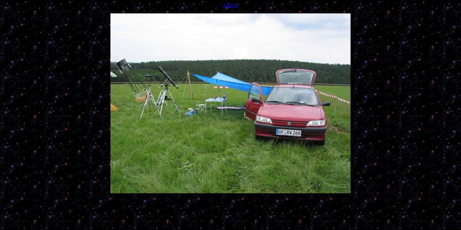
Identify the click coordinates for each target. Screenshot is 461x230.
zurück (230, 5)
